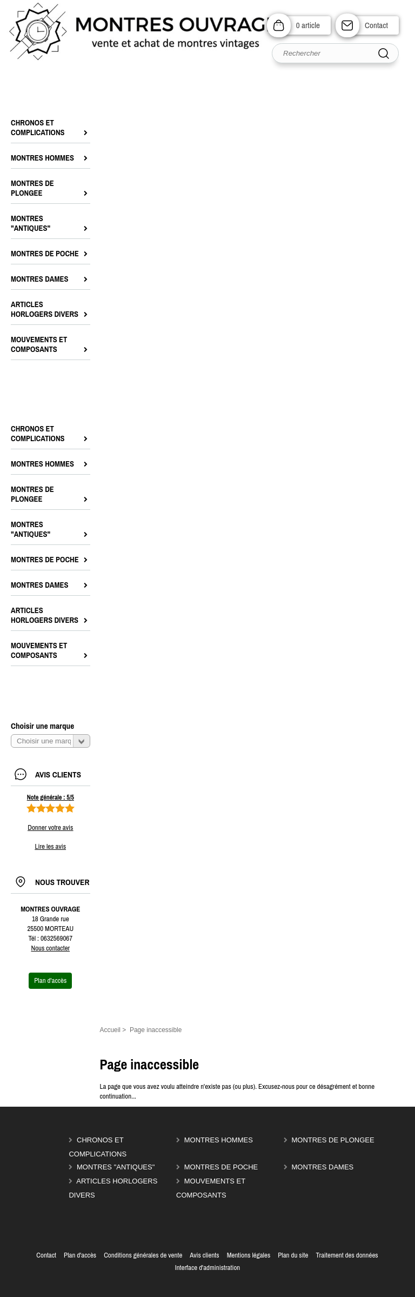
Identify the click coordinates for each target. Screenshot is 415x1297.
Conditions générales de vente (143, 1255)
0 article (308, 25)
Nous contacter (50, 948)
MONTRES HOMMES (218, 1140)
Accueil (110, 1030)
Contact (376, 25)
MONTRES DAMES (322, 1167)
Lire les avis (50, 846)
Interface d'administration (207, 1267)
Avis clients (204, 1255)
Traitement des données (347, 1255)
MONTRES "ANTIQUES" (116, 1167)
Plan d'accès (80, 1255)
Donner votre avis (50, 827)
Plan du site (293, 1255)
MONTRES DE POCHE (221, 1167)
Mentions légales (249, 1255)
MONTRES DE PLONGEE (332, 1140)
